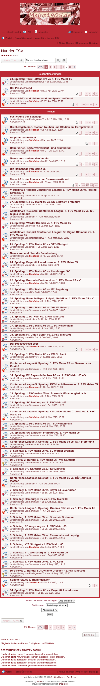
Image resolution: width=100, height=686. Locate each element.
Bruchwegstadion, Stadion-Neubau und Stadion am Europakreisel (51, 127)
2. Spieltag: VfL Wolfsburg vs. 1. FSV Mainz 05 (39, 552)
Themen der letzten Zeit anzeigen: (50, 601)
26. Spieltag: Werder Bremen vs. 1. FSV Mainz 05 (40, 223)
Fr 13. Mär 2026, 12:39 (58, 238)
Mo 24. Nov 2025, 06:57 (53, 426)
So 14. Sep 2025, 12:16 (53, 538)
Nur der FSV (53, 38)
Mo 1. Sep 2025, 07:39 (53, 555)
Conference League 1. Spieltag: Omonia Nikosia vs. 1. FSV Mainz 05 (52, 508)
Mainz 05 (39, 38)
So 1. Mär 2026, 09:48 (49, 265)
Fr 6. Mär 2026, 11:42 (52, 256)
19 (87, 122)
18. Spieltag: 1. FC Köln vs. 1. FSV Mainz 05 (37, 316)
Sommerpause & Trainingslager (30, 579)
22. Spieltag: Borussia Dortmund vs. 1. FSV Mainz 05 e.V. (45, 280)
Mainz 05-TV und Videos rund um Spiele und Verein (42, 98)
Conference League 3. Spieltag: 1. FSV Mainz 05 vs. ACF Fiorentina (52, 441)
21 (93, 122)
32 (97, 164)
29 (87, 164)
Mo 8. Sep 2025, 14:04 (52, 547)
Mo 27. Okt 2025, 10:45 (53, 471)
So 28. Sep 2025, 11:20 (53, 520)
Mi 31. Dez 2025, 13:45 (52, 346)
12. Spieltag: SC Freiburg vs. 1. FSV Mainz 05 (38, 402)
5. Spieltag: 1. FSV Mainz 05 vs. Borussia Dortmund (42, 517)
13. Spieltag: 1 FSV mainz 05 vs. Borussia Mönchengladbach (48, 393)
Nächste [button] (74, 67)
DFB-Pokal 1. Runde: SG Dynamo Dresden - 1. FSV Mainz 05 (47, 570)
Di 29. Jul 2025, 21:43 (52, 582)
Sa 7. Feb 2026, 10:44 (52, 130)
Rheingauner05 (36, 81)
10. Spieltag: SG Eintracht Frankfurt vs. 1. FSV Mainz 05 (45, 432)
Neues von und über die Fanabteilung (33, 253)
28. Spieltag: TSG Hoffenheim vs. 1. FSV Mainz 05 (41, 78)
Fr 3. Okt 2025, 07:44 (52, 511)
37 (90, 349)
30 (90, 164)
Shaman (33, 387)
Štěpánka (34, 91)
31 (93, 164)
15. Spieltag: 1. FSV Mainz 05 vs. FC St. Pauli (38, 354)
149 (96, 185)
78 (87, 154)
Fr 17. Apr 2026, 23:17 (52, 101)
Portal (8, 38)
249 (83, 104)
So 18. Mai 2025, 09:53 (49, 593)
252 (96, 104)
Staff (15, 55)
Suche (58, 60)
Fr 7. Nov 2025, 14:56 (48, 444)
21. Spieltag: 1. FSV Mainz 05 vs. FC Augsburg (39, 289)
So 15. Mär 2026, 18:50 (48, 226)
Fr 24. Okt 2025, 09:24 (49, 483)
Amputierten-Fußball (23, 137)
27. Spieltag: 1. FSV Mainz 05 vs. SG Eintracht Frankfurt (45, 201)
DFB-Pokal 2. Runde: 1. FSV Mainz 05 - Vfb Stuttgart (42, 459)
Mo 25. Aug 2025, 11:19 (53, 564)
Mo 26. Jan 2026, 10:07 (53, 310)
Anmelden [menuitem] (93, 32)
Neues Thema (11, 60)
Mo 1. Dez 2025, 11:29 (53, 405)
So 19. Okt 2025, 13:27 (53, 492)
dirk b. (32, 195)
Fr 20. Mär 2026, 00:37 (49, 216)
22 (97, 122)
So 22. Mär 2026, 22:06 (49, 204)
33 (87, 133)
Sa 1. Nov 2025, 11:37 (53, 453)
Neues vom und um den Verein (29, 158)
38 (93, 349)
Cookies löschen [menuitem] (58, 677)
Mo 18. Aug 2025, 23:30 (58, 573)
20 (90, 122)
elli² (30, 292)
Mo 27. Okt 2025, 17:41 (53, 150)
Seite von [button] (40, 67)
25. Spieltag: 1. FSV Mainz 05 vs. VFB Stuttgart (39, 244)
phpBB (40, 682)
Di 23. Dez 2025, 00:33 (51, 357)
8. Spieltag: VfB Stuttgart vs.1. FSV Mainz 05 (37, 468)
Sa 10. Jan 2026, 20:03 (46, 337)
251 (91, 104)
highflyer (33, 357)
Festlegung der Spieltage (25, 116)
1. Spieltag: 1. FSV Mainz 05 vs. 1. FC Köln (36, 561)
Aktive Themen (66, 43)
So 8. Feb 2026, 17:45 (46, 292)
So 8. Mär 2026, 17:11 (49, 247)
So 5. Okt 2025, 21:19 (52, 502)
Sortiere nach (50, 605)
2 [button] (50, 67)
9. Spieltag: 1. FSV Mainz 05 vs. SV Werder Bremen (42, 450)
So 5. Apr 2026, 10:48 (57, 81)
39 (97, 349)
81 (97, 154)
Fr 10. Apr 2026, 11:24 (49, 195)
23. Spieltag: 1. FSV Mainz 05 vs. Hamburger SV (40, 271)
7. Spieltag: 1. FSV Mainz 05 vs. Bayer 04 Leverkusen (43, 489)
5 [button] (63, 67)
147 (87, 185)
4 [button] (59, 67)
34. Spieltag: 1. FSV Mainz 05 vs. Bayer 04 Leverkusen (44, 590)
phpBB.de (63, 684)
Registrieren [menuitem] (77, 32)
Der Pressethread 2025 (24, 343)
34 (90, 133)
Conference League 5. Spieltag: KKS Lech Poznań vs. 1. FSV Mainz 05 (54, 384)
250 (87, 104)
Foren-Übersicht (23, 38)
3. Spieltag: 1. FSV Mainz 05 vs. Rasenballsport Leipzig (44, 535)
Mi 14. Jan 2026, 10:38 (49, 328)
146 (83, 185)
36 (97, 133)
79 (90, 154)
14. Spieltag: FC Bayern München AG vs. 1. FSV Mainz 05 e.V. (48, 375)
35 (93, 133)
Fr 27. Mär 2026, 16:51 (58, 119)
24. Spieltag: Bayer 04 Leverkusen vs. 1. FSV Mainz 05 (44, 262)
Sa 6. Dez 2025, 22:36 (52, 396)
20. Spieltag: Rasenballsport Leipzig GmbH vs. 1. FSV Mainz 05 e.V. (52, 298)
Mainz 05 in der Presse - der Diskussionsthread (39, 179)
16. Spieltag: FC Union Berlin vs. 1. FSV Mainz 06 (40, 334)
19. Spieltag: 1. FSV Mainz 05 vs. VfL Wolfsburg (39, 307)
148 (91, 185)
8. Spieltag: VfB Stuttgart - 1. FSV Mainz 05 (36, 544)
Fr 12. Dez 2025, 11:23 (51, 387)
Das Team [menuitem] (71, 677)
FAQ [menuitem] (29, 32)
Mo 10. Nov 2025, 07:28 (53, 435)
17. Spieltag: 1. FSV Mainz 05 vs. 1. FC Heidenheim (42, 325)
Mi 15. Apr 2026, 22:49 (52, 91)
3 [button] (54, 67)
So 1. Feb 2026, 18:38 (52, 301)
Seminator (34, 310)
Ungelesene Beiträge (87, 43)
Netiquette (41, 31)
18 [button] (70, 67)
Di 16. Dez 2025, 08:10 (53, 378)
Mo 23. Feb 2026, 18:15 (53, 274)
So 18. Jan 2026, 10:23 (49, 319)
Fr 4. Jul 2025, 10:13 (51, 171)
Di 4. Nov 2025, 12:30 (52, 140)
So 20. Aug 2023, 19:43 (53, 182)
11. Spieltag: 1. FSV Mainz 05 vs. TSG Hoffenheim (41, 423)
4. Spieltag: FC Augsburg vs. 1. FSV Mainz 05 (38, 526)
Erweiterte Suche (64, 60)
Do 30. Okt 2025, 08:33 (53, 462)
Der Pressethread (21, 88)
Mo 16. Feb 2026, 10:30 (53, 283)
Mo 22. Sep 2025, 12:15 (53, 161)
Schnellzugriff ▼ (14, 32)
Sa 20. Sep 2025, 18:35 (53, 529)
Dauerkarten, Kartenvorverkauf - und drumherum (40, 147)
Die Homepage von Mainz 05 (27, 168)
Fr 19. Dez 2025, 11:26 (53, 369)
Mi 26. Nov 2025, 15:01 (52, 417)
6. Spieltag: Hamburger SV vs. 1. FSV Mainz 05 (39, 499)
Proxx (32, 226)
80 (93, 154)
